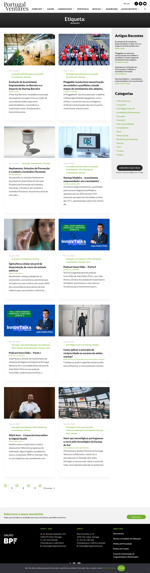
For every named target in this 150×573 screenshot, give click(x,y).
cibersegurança (123, 112)
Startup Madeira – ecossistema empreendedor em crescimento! (129, 80)
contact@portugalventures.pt (54, 546)
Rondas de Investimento (127, 151)
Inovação (39, 74)
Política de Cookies (121, 549)
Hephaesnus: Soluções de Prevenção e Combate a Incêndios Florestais (126, 69)
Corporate (121, 116)
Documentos (118, 533)
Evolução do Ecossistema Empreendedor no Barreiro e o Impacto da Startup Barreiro (25, 85)
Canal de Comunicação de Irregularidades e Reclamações (125, 555)
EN (128, 4)
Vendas (120, 166)
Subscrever (136, 517)
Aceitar (121, 568)
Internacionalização (125, 135)
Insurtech (121, 131)
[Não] (147, 568)
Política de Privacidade (122, 544)
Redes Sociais (123, 147)
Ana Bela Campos (121, 62)
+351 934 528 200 (50, 540)
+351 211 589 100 (86, 540)
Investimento (17, 77)
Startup (27, 77)
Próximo (49, 488)
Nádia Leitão (120, 48)
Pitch (119, 143)
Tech (119, 158)
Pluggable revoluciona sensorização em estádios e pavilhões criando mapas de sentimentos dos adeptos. (83, 86)
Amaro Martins (121, 74)
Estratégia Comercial (126, 120)
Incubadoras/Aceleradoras (23, 74)
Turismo (120, 162)
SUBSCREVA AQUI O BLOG (129, 179)
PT (125, 4)
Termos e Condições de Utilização (127, 539)
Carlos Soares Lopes (122, 83)
